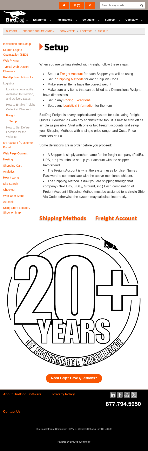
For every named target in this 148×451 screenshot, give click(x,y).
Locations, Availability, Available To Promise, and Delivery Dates (20, 101)
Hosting (8, 167)
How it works (11, 185)
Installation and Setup (17, 51)
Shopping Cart (12, 173)
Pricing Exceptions (77, 108)
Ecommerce (15, 23)
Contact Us (11, 419)
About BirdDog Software (22, 402)
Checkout (9, 197)
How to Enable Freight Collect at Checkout (20, 114)
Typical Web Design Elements (15, 76)
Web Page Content (15, 160)
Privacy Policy (63, 402)
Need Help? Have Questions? (74, 385)
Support (110, 23)
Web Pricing (11, 68)
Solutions (88, 23)
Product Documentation (38, 38)
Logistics (86, 38)
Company (132, 23)
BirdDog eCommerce (80, 449)
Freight (103, 38)
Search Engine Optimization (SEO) (15, 60)
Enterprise (39, 23)
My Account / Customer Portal (18, 153)
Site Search (10, 191)
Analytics (9, 179)
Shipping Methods (70, 86)
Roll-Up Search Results (18, 84)
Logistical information (78, 113)
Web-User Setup (13, 203)
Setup (13, 129)
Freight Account (71, 81)
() (77, 5)
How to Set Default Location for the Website (18, 139)
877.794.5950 (123, 411)
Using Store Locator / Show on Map (16, 218)
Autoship (8, 209)
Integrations (64, 23)
